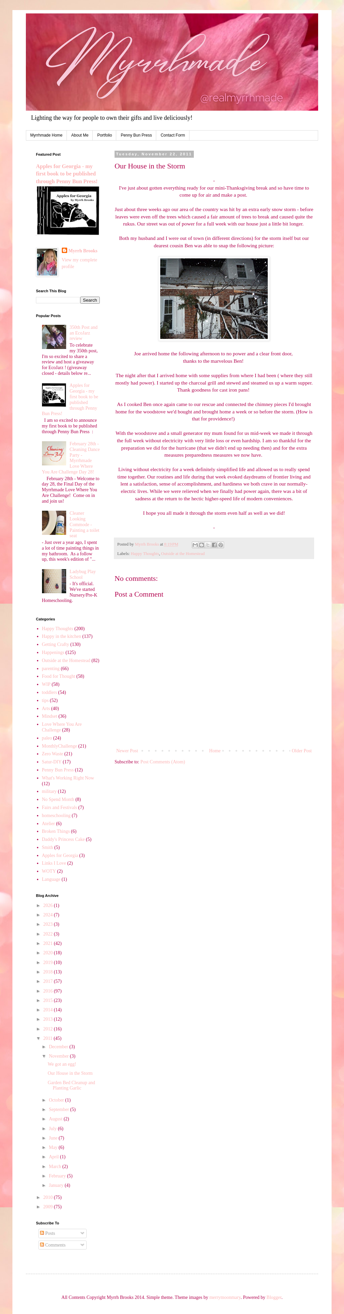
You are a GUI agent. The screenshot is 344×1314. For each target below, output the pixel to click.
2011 (48, 1038)
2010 (48, 1197)
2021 (48, 943)
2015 (48, 1000)
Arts (46, 708)
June (53, 1138)
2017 (48, 981)
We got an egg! (62, 1064)
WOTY (49, 871)
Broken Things (56, 831)
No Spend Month (58, 799)
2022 (48, 934)
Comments (53, 1245)
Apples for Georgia (60, 855)
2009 (48, 1206)
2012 (48, 1028)
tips (45, 700)
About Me (79, 135)
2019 (48, 962)
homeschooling (56, 815)
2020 (48, 952)
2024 (48, 914)
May (53, 1147)
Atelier (48, 823)
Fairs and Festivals (59, 807)
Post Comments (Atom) (162, 761)
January (56, 1185)
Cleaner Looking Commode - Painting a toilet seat (84, 524)
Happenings (53, 652)
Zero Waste (52, 753)
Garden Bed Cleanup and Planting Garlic (71, 1085)
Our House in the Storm (70, 1073)
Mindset (49, 716)
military (49, 791)
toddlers (49, 692)
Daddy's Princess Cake (63, 839)
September (59, 1109)
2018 (48, 971)
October (57, 1100)
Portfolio (104, 135)
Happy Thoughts (145, 553)
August (56, 1118)
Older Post (302, 750)
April (54, 1156)
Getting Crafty (55, 644)
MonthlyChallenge (59, 746)
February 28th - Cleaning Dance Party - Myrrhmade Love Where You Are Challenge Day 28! (71, 457)
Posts (47, 1233)
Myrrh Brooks (83, 250)
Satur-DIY (52, 761)
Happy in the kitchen (61, 636)
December (59, 1046)
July (53, 1128)
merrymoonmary (225, 1297)
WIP (46, 684)
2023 (48, 924)
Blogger (273, 1297)
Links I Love (54, 863)
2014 (48, 1009)
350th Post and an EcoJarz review (83, 333)
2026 (48, 905)
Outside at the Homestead (183, 553)
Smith (47, 847)
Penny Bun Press (136, 135)
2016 (48, 991)
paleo (47, 738)
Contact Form (173, 135)
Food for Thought (58, 676)
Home (215, 750)
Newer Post (127, 750)
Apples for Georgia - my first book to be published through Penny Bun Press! (66, 174)
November (59, 1056)
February (58, 1175)
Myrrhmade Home (46, 135)
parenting (51, 668)
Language (51, 879)
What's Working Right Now (68, 777)
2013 (48, 1019)
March (55, 1166)
